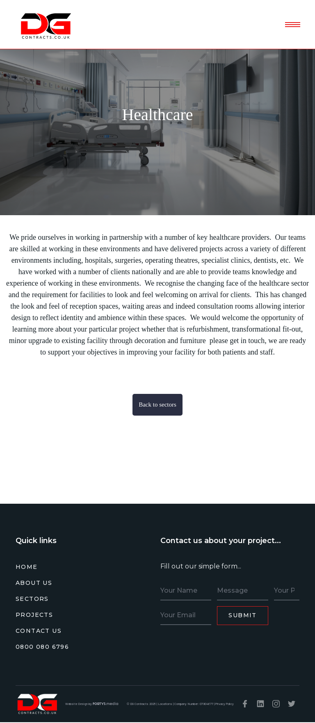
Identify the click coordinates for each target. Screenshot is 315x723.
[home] (45, 25)
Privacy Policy (224, 704)
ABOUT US (34, 583)
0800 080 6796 (42, 646)
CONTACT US (39, 630)
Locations (165, 704)
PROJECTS (34, 614)
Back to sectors (157, 404)
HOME (27, 567)
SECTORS (32, 598)
